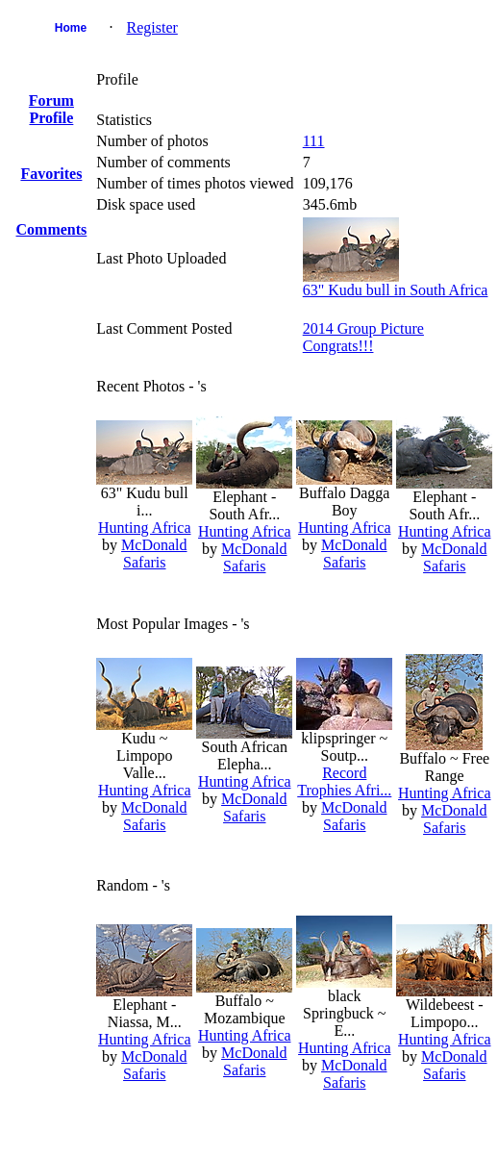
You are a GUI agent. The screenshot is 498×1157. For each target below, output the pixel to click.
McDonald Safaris (154, 553)
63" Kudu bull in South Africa (395, 290)
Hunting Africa (144, 527)
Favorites (51, 173)
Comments (51, 229)
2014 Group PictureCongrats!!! (363, 337)
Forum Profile (51, 109)
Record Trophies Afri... (344, 781)
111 (314, 141)
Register (152, 27)
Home (71, 28)
